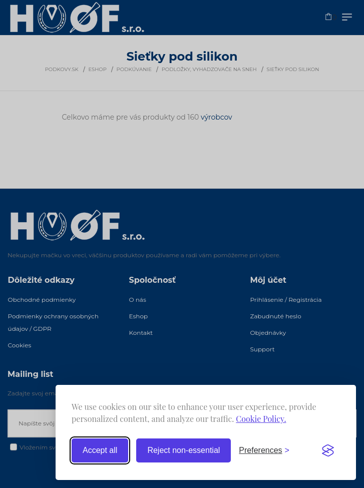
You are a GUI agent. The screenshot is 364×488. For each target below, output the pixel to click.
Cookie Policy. (261, 418)
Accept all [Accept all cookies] (100, 450)
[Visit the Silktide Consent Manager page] (328, 450)
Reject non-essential (183, 450)
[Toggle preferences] (264, 450)
